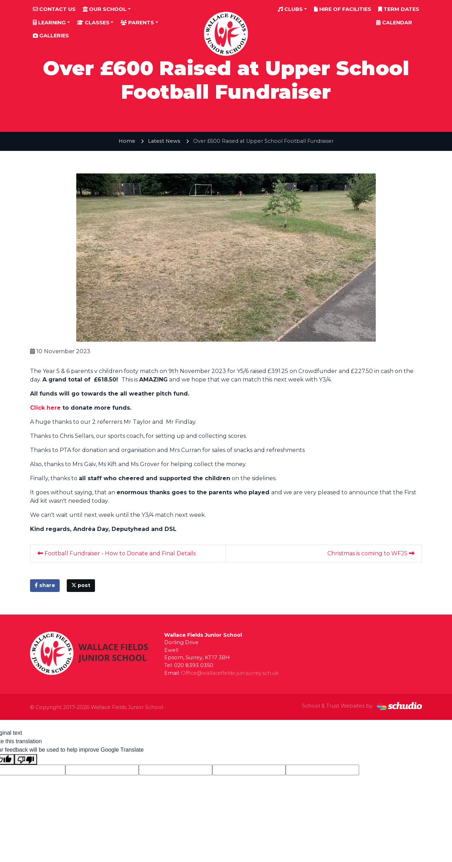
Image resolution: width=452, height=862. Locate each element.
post (80, 585)
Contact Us (54, 9)
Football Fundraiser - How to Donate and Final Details (116, 553)
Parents (137, 22)
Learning (49, 22)
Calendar (394, 22)
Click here (46, 407)
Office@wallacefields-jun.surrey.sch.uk (230, 673)
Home (127, 141)
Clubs (290, 9)
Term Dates (398, 9)
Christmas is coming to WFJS (371, 553)
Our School (104, 9)
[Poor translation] (25, 759)
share (45, 585)
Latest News (164, 141)
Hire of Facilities (342, 9)
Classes (93, 22)
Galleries (51, 35)
